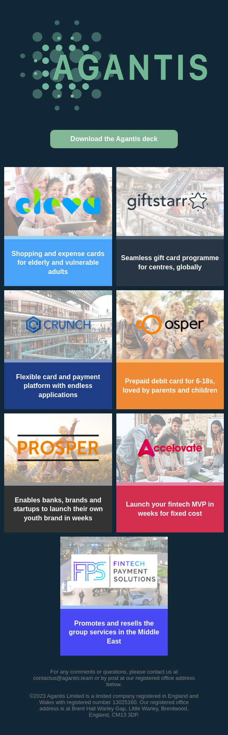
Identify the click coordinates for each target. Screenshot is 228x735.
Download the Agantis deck (113, 138)
